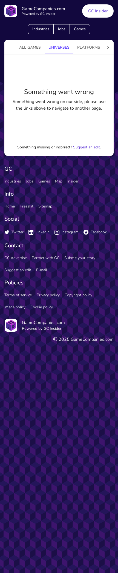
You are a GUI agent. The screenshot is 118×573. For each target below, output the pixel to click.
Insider (73, 181)
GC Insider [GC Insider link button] (98, 11)
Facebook (95, 232)
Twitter (14, 232)
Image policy (14, 307)
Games (80, 29)
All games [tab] (30, 47)
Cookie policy (41, 307)
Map (58, 181)
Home (9, 206)
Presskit (26, 206)
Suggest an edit (86, 147)
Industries (40, 29)
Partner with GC (45, 258)
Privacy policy (48, 295)
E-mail (41, 270)
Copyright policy (78, 295)
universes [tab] (59, 47)
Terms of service (18, 295)
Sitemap (45, 206)
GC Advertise (15, 258)
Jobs (61, 29)
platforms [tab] (88, 47)
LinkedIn (39, 232)
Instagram (66, 232)
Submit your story (79, 258)
